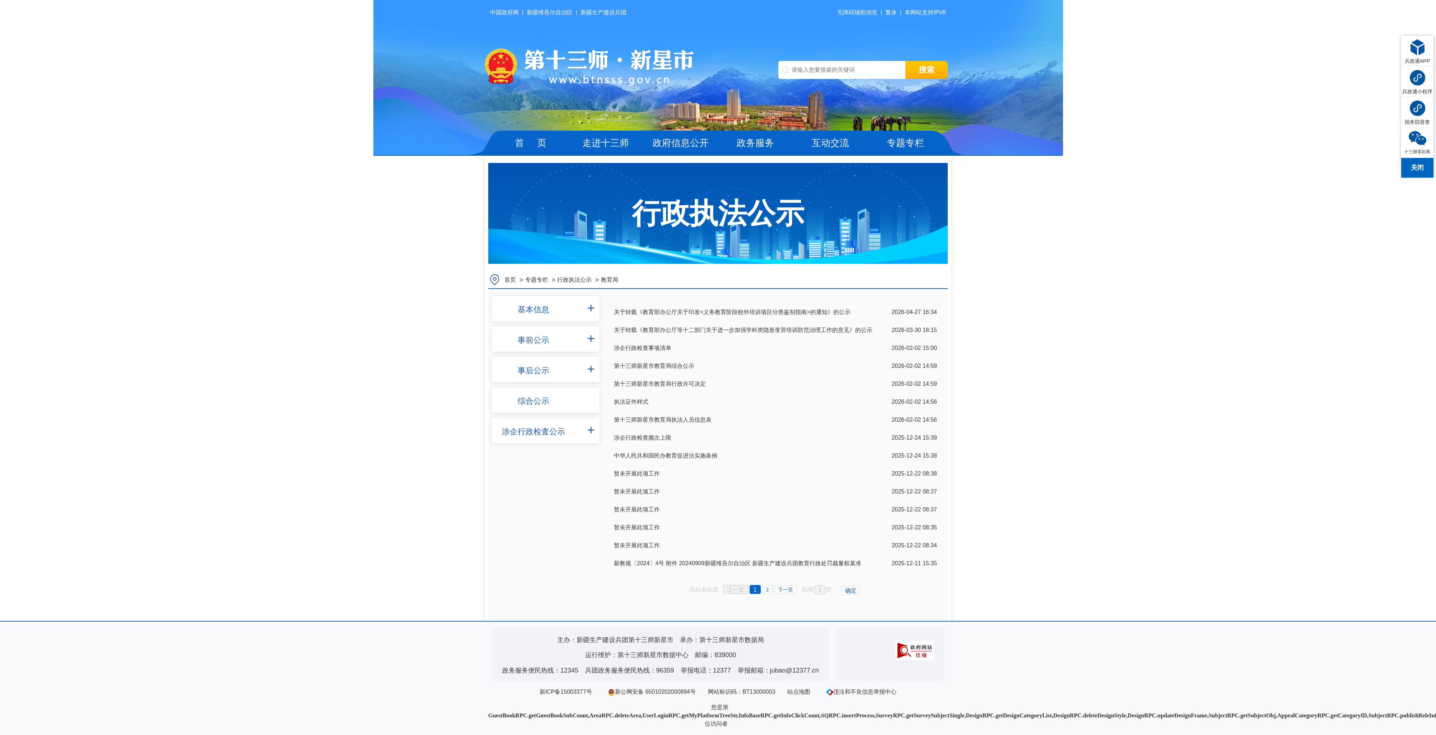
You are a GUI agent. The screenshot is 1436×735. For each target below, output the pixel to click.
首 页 (530, 142)
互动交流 (830, 142)
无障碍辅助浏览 (857, 12)
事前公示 (533, 340)
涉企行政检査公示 (533, 431)
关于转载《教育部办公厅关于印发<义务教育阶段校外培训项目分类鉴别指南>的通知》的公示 (732, 312)
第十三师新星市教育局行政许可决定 (660, 384)
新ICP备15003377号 (566, 692)
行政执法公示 (574, 280)
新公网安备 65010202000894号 (652, 692)
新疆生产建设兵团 (603, 12)
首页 (510, 280)
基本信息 (533, 309)
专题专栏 (905, 142)
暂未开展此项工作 (637, 474)
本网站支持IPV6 (925, 12)
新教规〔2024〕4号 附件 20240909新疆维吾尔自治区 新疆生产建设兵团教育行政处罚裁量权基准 (737, 563)
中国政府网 (504, 12)
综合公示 (533, 401)
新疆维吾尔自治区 (550, 12)
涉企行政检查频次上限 (642, 438)
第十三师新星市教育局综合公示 (654, 366)
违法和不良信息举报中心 (861, 692)
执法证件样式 (631, 402)
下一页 (785, 590)
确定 (851, 590)
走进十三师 (605, 142)
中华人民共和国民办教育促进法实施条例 (665, 456)
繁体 (891, 12)
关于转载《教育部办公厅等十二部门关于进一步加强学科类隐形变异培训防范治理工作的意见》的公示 (743, 330)
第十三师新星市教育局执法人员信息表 (663, 420)
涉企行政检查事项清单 (642, 348)
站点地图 (798, 692)
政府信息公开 (681, 142)
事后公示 (533, 370)
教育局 (609, 280)
